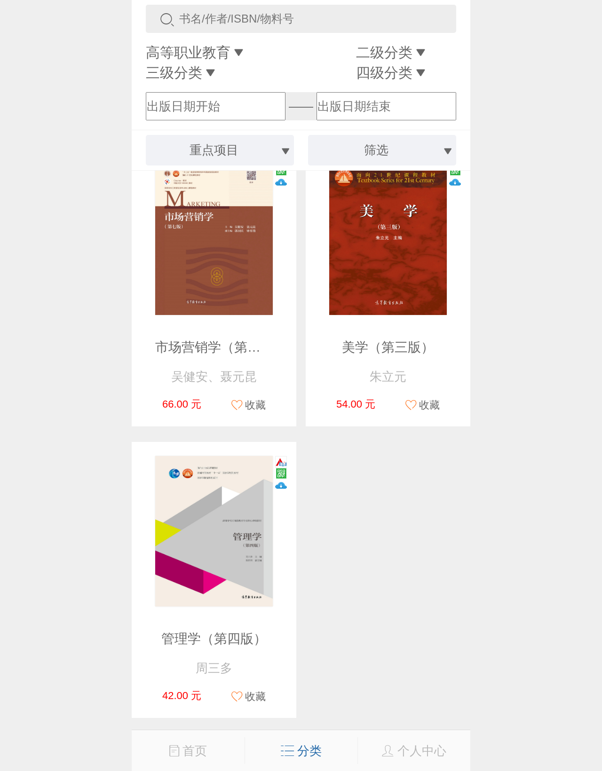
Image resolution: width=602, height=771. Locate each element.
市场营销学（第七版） (221, 347)
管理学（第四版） (214, 638)
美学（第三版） (388, 347)
